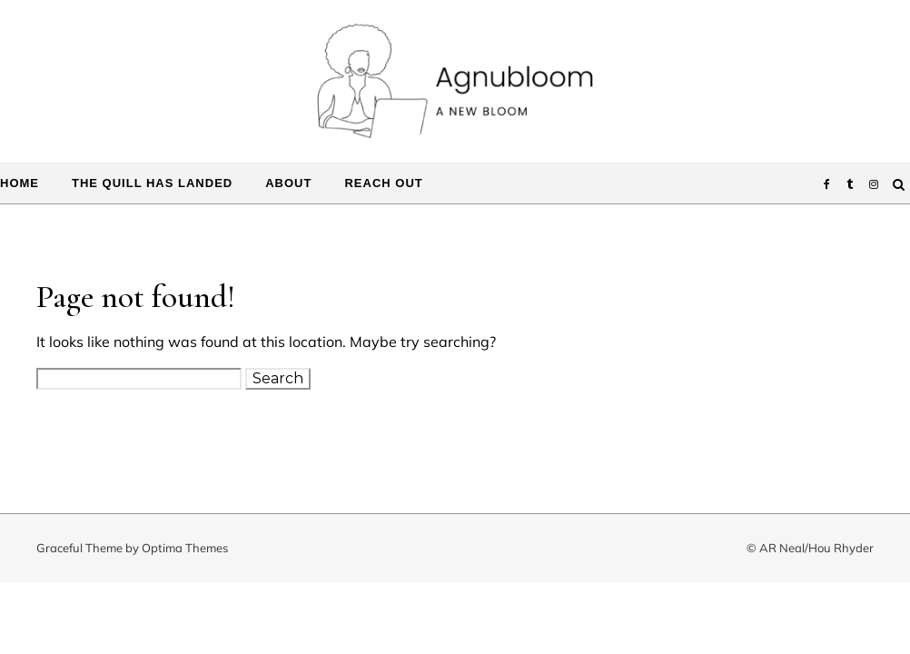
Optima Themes (185, 547)
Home (19, 183)
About (288, 183)
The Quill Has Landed (152, 183)
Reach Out (383, 183)
